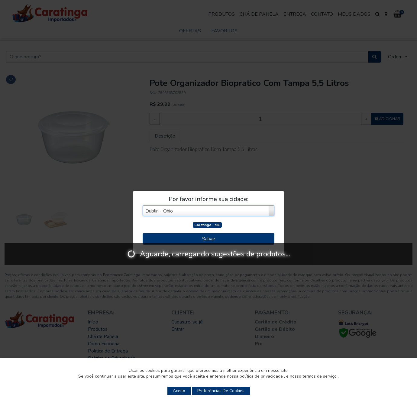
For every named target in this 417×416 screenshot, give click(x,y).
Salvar (208, 239)
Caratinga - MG (207, 225)
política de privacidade (262, 376)
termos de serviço (320, 376)
